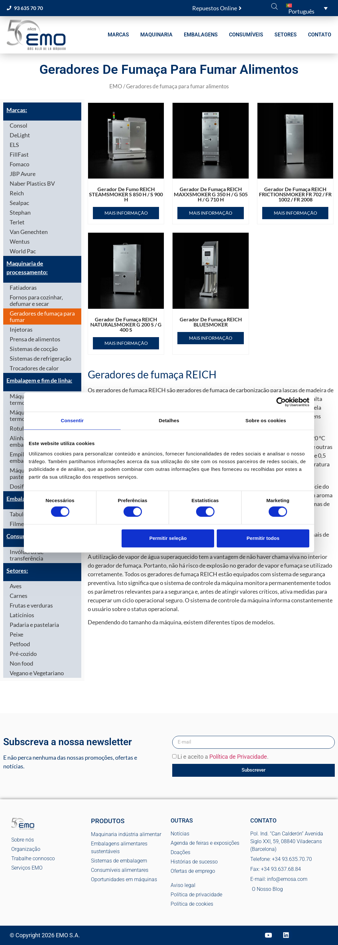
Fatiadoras (23, 287)
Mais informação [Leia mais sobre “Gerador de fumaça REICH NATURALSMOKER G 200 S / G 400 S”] (126, 343)
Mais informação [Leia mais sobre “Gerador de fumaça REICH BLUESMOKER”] (210, 338)
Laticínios (22, 615)
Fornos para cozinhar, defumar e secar (36, 300)
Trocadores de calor (34, 368)
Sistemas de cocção (34, 348)
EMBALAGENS (201, 35)
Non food (21, 663)
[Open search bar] (274, 6)
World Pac (23, 251)
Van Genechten (29, 231)
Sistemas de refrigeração (40, 358)
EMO (115, 86)
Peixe (16, 634)
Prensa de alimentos (35, 339)
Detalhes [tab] (169, 420)
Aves (16, 585)
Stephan (20, 212)
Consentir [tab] (72, 420)
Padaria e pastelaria (34, 624)
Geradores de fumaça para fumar (42, 316)
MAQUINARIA (156, 35)
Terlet (17, 222)
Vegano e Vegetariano (37, 673)
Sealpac (19, 202)
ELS (14, 144)
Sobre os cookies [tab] (265, 420)
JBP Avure (22, 173)
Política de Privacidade (238, 756)
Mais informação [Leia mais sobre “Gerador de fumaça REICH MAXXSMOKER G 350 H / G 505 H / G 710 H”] (210, 213)
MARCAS (118, 35)
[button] (307, 8)
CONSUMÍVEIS (246, 35)
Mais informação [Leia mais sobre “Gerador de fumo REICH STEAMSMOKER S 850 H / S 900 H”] (126, 213)
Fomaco (19, 164)
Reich (17, 193)
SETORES (285, 35)
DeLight (20, 135)
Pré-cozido (23, 653)
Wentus (20, 241)
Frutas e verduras (31, 605)
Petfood (20, 644)
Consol (18, 125)
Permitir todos (263, 538)
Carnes (18, 595)
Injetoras (21, 329)
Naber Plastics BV (32, 183)
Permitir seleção (168, 538)
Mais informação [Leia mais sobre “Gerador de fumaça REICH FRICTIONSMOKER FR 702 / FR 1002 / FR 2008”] (295, 213)
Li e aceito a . (223, 756)
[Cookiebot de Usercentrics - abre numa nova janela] (281, 402)
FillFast (19, 154)
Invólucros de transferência (27, 555)
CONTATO (319, 35)
